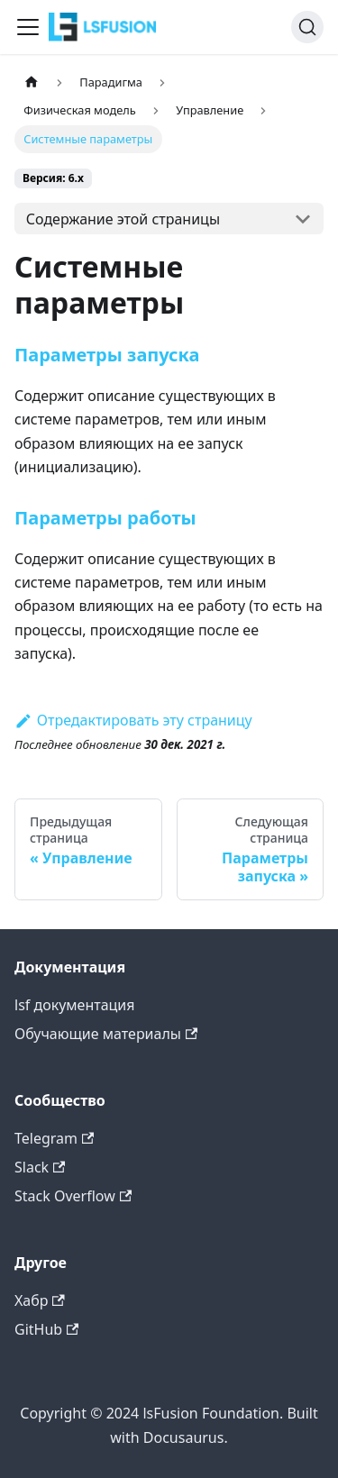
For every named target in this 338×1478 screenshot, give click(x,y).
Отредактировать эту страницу (133, 720)
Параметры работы (105, 518)
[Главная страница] (31, 82)
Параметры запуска (106, 354)
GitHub (46, 1329)
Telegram (54, 1138)
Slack (39, 1167)
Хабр (39, 1300)
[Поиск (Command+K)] (307, 27)
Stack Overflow (73, 1196)
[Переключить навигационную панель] (27, 27)
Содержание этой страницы (123, 219)
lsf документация (74, 1005)
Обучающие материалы (105, 1034)
